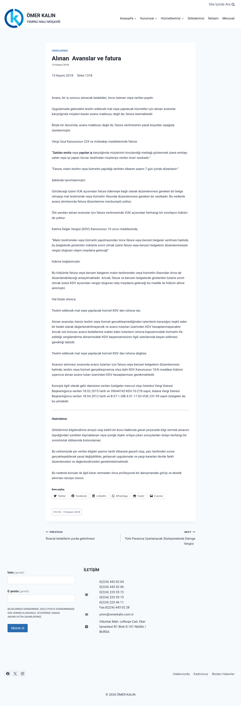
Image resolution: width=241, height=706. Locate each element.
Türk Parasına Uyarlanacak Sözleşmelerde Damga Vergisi (159, 537)
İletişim (213, 18)
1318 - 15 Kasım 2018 (66, 511)
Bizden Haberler (223, 674)
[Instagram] (22, 673)
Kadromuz (201, 674)
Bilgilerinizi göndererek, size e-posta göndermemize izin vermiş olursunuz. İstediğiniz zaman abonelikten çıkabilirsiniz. (41, 613)
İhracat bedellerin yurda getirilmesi (81, 534)
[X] (15, 673)
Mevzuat (228, 18)
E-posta (18, 591)
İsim (16, 572)
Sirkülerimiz (196, 18)
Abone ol (17, 628)
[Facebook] (8, 673)
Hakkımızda (181, 674)
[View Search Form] (221, 4)
